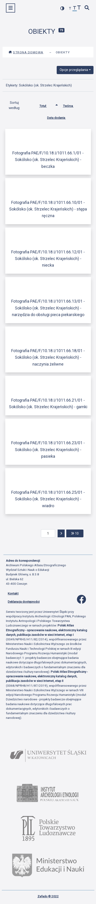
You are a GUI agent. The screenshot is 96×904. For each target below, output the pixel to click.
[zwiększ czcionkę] (79, 8)
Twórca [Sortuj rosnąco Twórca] (71, 105)
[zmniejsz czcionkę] (70, 8)
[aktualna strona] (48, 533)
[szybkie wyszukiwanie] (87, 8)
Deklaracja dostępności (24, 601)
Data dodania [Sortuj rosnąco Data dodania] (60, 116)
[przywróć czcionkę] (74, 8)
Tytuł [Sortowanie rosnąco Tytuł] (46, 105)
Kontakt (13, 593)
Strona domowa (26, 52)
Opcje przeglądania (74, 70)
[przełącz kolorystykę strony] (62, 8)
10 (77, 533)
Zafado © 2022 (48, 896)
